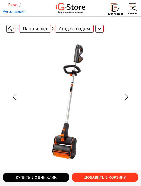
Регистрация (14, 11)
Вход (13, 5)
